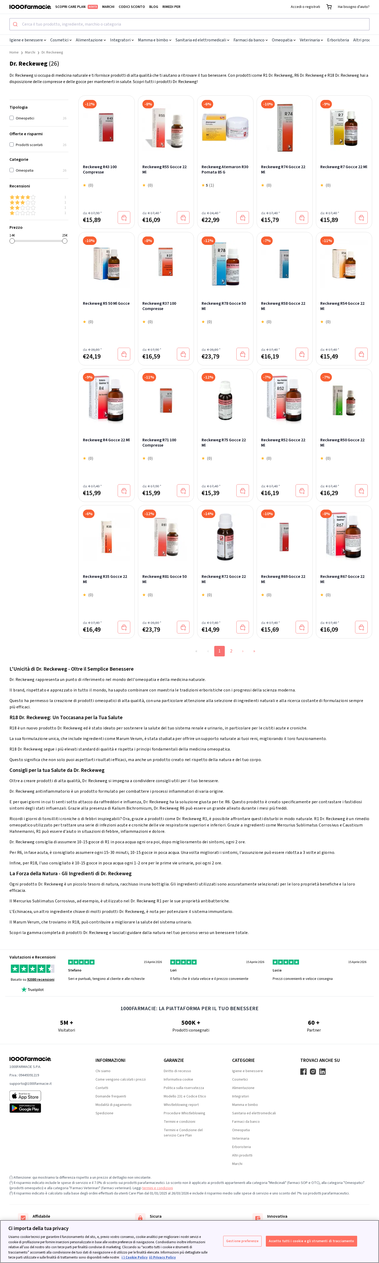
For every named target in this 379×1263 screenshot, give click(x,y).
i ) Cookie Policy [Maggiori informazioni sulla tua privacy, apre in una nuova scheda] (135, 1257)
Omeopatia (284, 40)
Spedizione (104, 1113)
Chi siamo (103, 1071)
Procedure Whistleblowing (184, 1113)
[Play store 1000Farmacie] (44, 1108)
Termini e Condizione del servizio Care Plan (183, 1132)
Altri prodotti (365, 40)
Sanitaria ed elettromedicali (202, 40)
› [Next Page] (242, 651)
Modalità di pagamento (114, 1104)
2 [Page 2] (231, 651)
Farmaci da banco (250, 40)
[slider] (12, 241)
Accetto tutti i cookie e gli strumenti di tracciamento (311, 1240)
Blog (153, 6)
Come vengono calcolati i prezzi (121, 1079)
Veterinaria (311, 40)
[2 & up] (38, 207)
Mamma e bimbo (154, 40)
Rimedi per (171, 6)
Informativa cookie (178, 1079)
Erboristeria (338, 40)
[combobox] (189, 24)
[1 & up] (38, 213)
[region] (189, 1241)
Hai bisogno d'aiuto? (354, 6)
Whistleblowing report (181, 1104)
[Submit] (16, 24)
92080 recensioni (40, 979)
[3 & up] (38, 202)
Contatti (102, 1088)
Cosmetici (61, 40)
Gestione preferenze (242, 1240)
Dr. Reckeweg (52, 52)
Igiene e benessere (27, 40)
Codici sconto (132, 6)
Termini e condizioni (179, 1121)
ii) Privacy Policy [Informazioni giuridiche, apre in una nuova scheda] (162, 1257)
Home (14, 52)
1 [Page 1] (219, 651)
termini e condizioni (157, 1188)
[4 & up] (38, 197)
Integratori (122, 40)
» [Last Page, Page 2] (254, 651)
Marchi (108, 6)
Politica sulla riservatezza (184, 1088)
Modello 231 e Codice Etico (185, 1096)
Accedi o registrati (305, 6)
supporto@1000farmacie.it (30, 1083)
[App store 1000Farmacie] (44, 1096)
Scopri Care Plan (76, 6)
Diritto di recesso (177, 1071)
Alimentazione (91, 40)
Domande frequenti (111, 1096)
